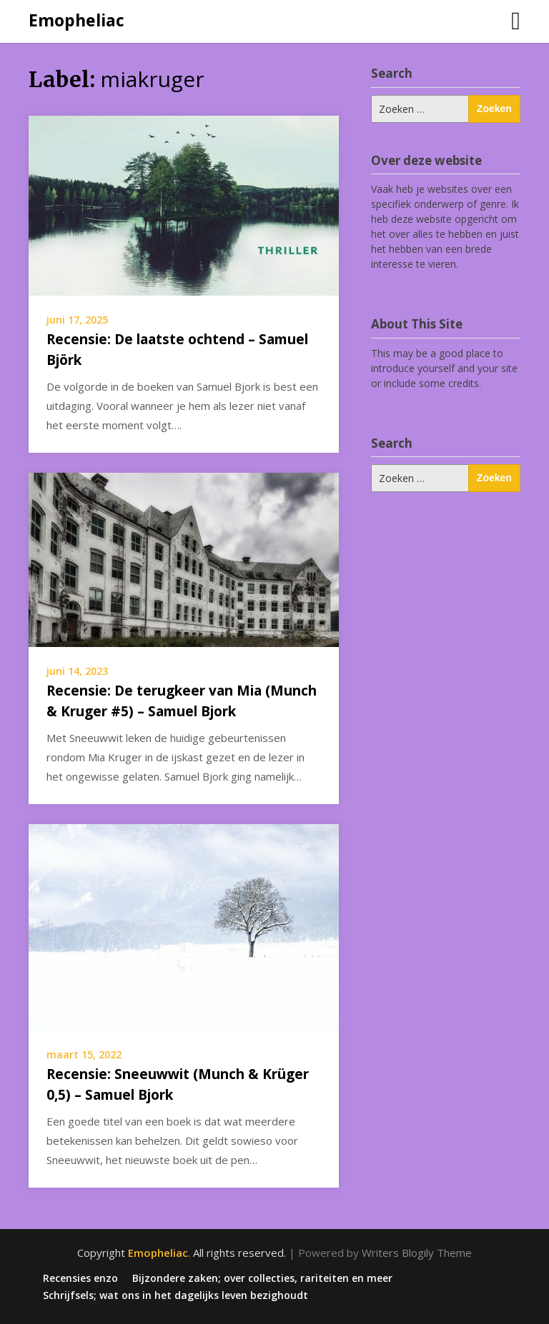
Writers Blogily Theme (417, 1252)
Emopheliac (76, 20)
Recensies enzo (80, 1278)
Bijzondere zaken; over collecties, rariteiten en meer (262, 1278)
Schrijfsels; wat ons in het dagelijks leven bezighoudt (175, 1295)
